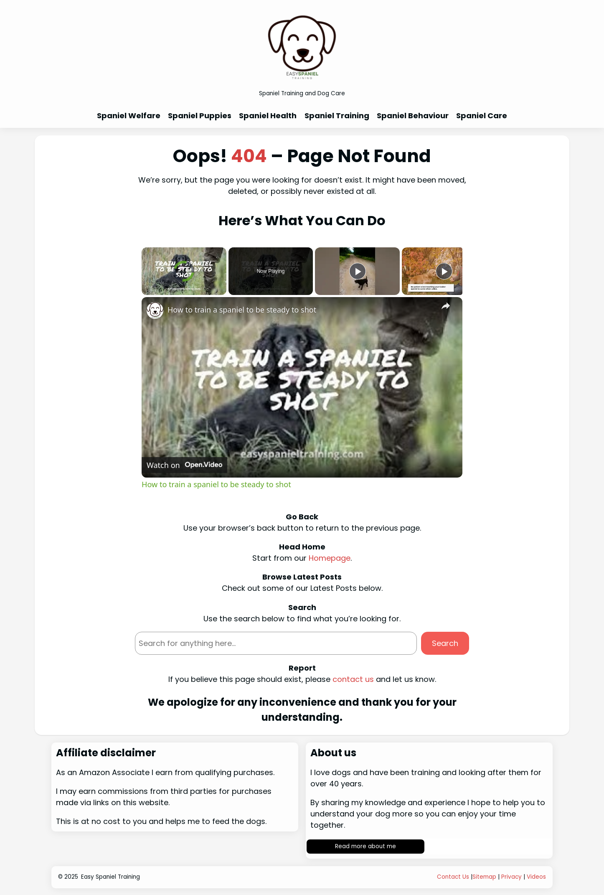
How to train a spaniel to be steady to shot (241, 310)
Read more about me (365, 846)
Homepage (329, 558)
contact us (353, 679)
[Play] (357, 271)
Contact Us (453, 877)
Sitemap (484, 877)
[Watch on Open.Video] (184, 465)
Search (445, 643)
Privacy (511, 877)
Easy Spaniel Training (110, 877)
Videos (536, 877)
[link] (155, 310)
